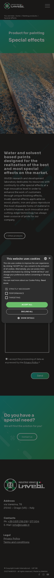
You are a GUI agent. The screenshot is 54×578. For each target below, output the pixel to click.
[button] (27, 318)
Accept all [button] (27, 304)
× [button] (49, 258)
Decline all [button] (27, 311)
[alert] (27, 289)
